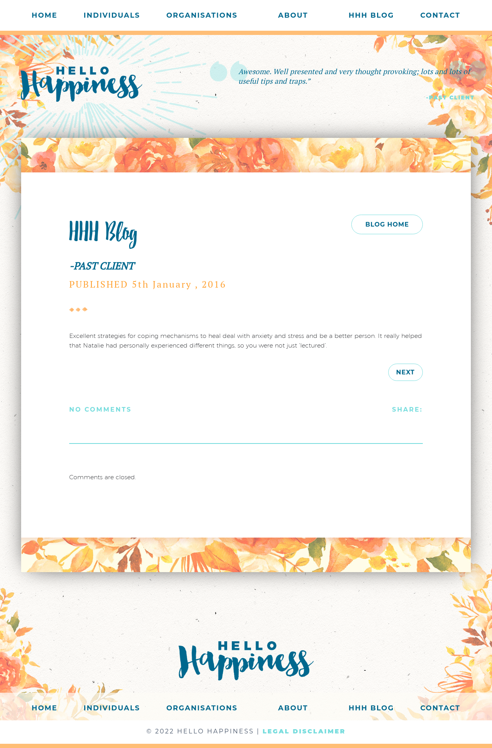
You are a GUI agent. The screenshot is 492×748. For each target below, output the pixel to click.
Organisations (202, 15)
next (405, 372)
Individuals (112, 15)
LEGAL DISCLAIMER (304, 731)
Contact (440, 15)
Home (44, 15)
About (293, 15)
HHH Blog (371, 15)
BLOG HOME (387, 224)
